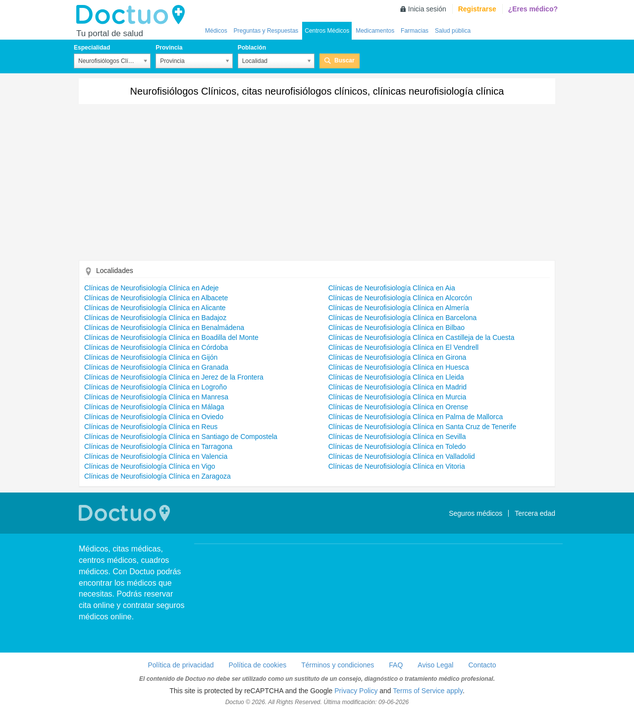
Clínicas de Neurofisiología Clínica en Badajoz (155, 318)
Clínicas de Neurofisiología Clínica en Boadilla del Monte (171, 337)
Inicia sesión (427, 9)
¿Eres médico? (533, 9)
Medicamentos (375, 30)
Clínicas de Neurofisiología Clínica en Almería (398, 308)
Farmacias (414, 30)
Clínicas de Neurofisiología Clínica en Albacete (156, 298)
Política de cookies (258, 665)
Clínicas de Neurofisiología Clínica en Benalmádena (164, 327)
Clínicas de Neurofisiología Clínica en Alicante (155, 308)
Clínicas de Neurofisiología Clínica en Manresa (156, 397)
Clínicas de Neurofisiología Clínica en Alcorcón (400, 298)
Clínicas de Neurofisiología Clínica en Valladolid (401, 456)
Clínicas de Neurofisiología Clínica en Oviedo (153, 417)
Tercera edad (535, 513)
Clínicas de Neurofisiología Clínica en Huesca (398, 367)
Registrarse (477, 9)
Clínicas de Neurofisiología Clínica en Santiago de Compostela (180, 436)
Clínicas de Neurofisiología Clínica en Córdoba (156, 347)
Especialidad (92, 48)
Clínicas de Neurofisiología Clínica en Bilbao (396, 327)
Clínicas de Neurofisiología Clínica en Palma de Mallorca (415, 417)
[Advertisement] (317, 185)
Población (252, 48)
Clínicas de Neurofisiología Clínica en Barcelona (402, 318)
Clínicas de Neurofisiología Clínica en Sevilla (397, 436)
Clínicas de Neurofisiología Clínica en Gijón (150, 357)
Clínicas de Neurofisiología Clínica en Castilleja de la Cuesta (421, 337)
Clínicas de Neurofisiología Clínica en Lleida (396, 377)
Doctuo (133, 15)
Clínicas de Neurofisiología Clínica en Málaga (154, 407)
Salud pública (453, 30)
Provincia (169, 48)
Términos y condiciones (337, 665)
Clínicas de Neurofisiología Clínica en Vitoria (396, 466)
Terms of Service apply (428, 691)
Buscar (344, 60)
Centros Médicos (327, 30)
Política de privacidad (180, 665)
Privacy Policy (355, 691)
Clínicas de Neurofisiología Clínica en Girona (397, 357)
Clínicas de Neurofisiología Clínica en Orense (398, 407)
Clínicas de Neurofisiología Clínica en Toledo (397, 446)
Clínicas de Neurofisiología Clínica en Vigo (149, 466)
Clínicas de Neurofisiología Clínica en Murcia (397, 397)
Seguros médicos (475, 513)
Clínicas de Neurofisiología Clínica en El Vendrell (403, 347)
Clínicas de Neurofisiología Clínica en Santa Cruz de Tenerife (422, 427)
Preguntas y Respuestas (266, 30)
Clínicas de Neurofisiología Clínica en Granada (156, 367)
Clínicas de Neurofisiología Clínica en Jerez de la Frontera (174, 377)
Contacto (482, 665)
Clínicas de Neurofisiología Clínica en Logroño (155, 387)
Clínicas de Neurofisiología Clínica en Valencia (155, 456)
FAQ (396, 665)
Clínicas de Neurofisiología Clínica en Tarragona (158, 446)
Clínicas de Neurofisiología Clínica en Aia (391, 288)
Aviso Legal (435, 665)
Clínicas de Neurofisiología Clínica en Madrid (397, 387)
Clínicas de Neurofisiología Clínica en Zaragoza (157, 476)
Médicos (216, 30)
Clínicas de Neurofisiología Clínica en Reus (150, 427)
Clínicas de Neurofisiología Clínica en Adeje (151, 288)
